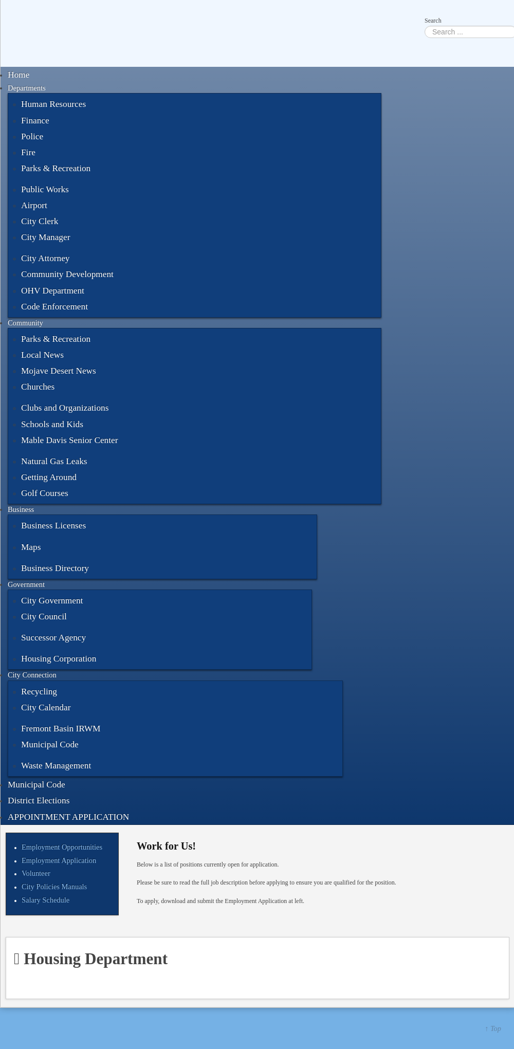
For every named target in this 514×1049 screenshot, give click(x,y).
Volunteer (36, 873)
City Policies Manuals (54, 886)
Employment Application (59, 860)
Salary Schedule (45, 900)
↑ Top (493, 1028)
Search (433, 20)
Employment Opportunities (62, 847)
